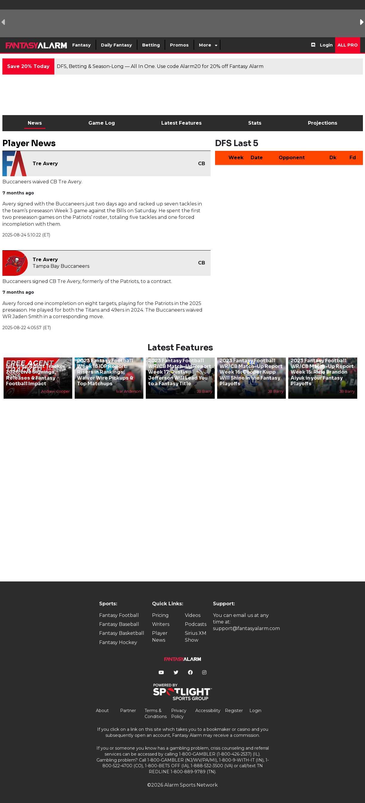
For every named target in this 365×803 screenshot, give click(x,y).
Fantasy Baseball (119, 624)
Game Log (101, 123)
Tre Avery (45, 163)
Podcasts (195, 624)
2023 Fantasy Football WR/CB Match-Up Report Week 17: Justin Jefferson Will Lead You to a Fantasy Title (179, 372)
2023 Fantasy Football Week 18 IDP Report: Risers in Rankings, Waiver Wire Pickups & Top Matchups (105, 372)
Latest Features (181, 123)
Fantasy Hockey (118, 642)
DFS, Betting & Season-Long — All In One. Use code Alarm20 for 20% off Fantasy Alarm (160, 66)
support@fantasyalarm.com (246, 628)
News (35, 123)
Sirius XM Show (195, 636)
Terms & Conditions (156, 713)
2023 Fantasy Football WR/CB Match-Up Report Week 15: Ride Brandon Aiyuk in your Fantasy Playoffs (322, 372)
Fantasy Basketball (121, 633)
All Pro (348, 45)
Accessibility (207, 710)
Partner (128, 710)
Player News (160, 636)
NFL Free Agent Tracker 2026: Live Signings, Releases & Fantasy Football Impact (35, 375)
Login (326, 45)
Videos (192, 615)
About (102, 710)
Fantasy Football (119, 615)
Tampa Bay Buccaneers (61, 266)
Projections (322, 123)
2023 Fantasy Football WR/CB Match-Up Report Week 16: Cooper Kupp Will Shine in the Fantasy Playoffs (251, 372)
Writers (160, 624)
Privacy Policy (178, 713)
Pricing (160, 615)
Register (234, 710)
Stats (254, 123)
